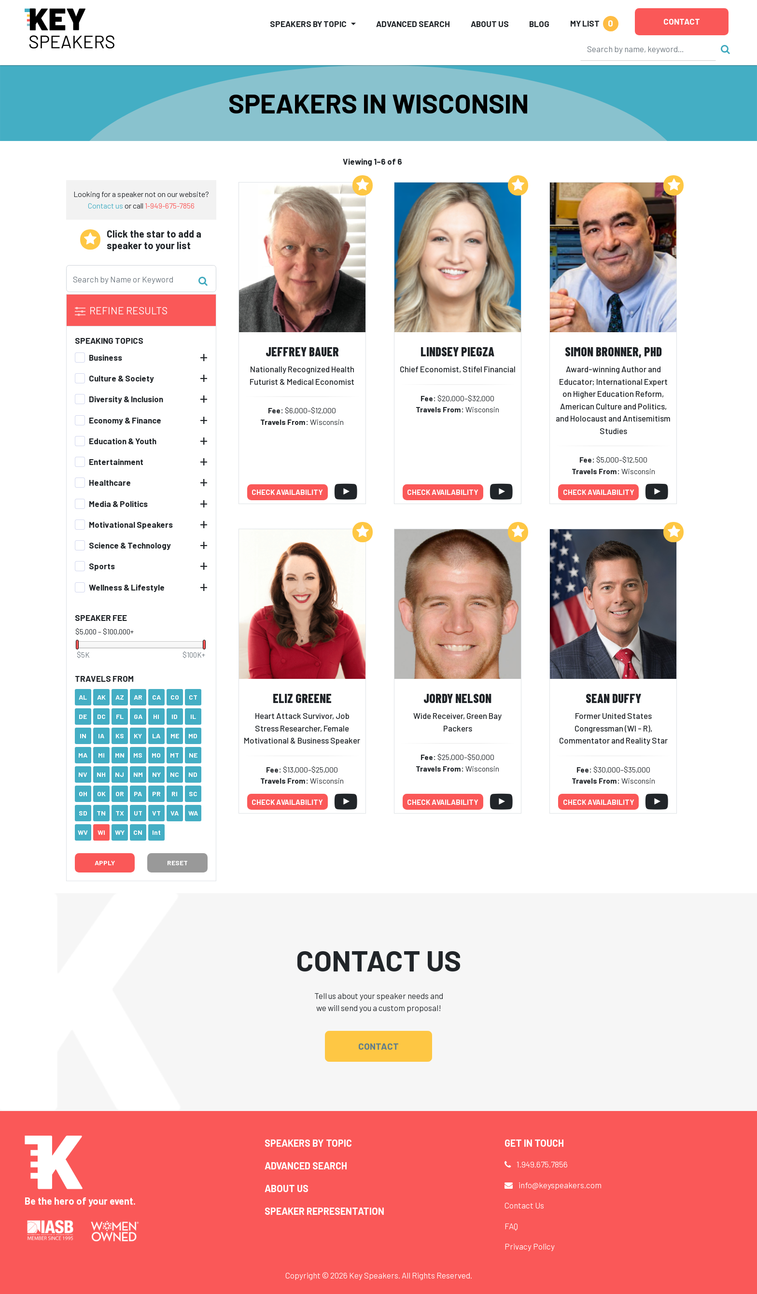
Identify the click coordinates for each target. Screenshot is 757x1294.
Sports (102, 566)
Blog (539, 23)
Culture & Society (121, 378)
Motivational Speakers (131, 524)
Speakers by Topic (308, 1143)
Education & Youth (122, 441)
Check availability (287, 492)
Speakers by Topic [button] (308, 23)
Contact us (105, 205)
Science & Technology (130, 545)
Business (105, 357)
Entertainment (116, 461)
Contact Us (524, 1205)
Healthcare (110, 482)
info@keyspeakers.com (560, 1185)
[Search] (648, 49)
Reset (177, 862)
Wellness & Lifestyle (127, 587)
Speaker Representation (324, 1211)
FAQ (511, 1226)
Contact (681, 21)
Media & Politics (118, 503)
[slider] (77, 644)
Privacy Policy (530, 1246)
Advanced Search (413, 23)
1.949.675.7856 (542, 1164)
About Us (490, 23)
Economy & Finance (125, 420)
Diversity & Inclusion (126, 399)
